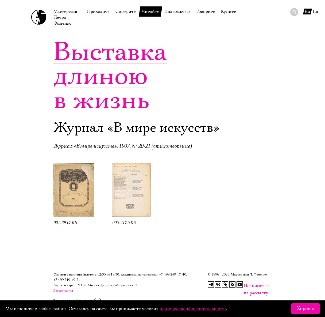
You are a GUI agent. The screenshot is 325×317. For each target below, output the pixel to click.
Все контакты (63, 291)
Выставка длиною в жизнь (110, 76)
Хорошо (305, 309)
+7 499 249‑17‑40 (172, 275)
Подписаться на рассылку (247, 286)
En (315, 11)
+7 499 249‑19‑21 (66, 280)
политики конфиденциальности (193, 308)
